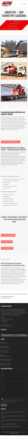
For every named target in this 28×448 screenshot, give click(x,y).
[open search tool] (21, 3)
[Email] (14, 333)
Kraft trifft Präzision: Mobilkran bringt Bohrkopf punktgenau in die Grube (13, 421)
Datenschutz (16, 433)
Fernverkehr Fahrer (7, 241)
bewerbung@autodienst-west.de (7, 296)
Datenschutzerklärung (6, 401)
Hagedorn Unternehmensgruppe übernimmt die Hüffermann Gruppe (12, 413)
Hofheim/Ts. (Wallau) (7, 363)
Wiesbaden (5, 350)
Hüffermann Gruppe (20, 269)
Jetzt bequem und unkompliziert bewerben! (10, 141)
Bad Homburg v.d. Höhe (7, 359)
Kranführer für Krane (8, 248)
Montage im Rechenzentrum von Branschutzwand (10, 426)
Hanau (4, 342)
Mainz (4, 355)
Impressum (11, 433)
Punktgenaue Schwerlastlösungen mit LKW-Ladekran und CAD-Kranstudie (13, 417)
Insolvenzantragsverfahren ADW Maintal (9, 424)
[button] (2, 445)
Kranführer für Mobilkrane (9, 235)
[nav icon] (25, 4)
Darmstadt (5, 346)
